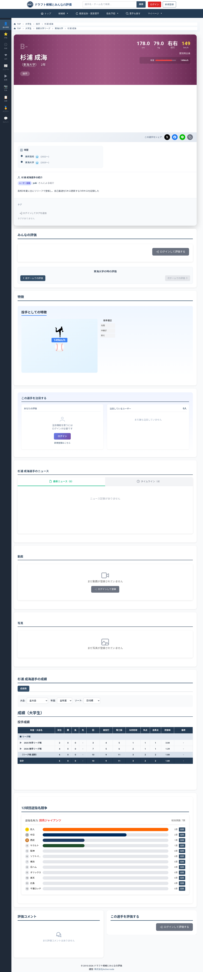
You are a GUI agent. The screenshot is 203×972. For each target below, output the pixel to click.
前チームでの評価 (37, 278)
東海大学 (63, 28)
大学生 (32, 24)
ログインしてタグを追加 (37, 213)
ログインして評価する (170, 251)
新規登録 (169, 4)
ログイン (154, 4)
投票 (182, 830)
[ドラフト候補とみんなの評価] (53, 4)
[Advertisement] (107, 108)
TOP (21, 24)
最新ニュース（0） (64, 482)
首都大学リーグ (47, 28)
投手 (42, 24)
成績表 (27, 689)
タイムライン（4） (150, 482)
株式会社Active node (104, 970)
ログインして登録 (107, 590)
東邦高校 (33, 156)
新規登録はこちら (65, 443)
